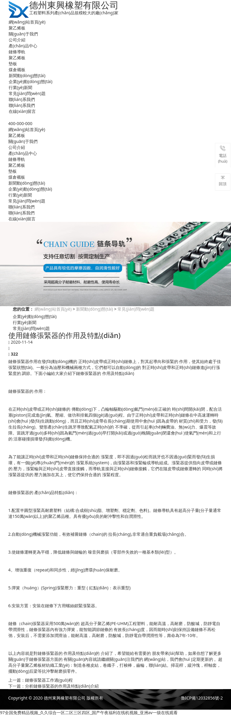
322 (14, 354)
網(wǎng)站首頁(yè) (27, 22)
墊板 (13, 63)
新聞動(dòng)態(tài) (27, 75)
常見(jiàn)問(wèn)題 (27, 93)
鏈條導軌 (17, 51)
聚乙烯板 (17, 28)
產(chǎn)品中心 (23, 46)
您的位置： (23, 309)
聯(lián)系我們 (22, 99)
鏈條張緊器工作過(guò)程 (49, 680)
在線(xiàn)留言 (22, 111)
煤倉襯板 (17, 69)
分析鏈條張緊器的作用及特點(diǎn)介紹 (62, 686)
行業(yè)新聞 (20, 87)
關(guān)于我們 (23, 34)
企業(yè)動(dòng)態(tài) (30, 81)
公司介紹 (17, 40)
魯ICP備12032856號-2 (202, 698)
